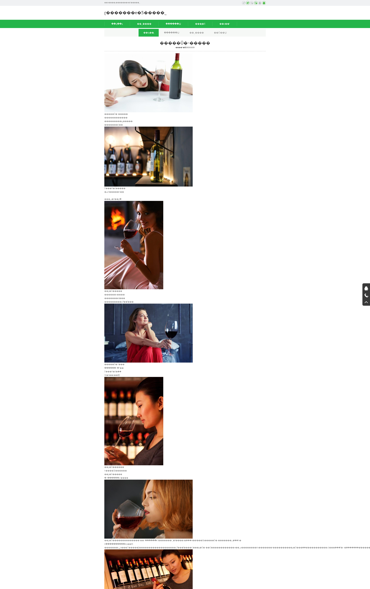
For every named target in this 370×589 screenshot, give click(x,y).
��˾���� (144, 24)
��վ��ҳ (117, 24)
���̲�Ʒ (200, 24)
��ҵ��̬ (148, 32)
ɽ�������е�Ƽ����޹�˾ (135, 12)
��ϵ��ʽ (224, 24)
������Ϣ (173, 24)
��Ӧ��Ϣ (220, 32)
